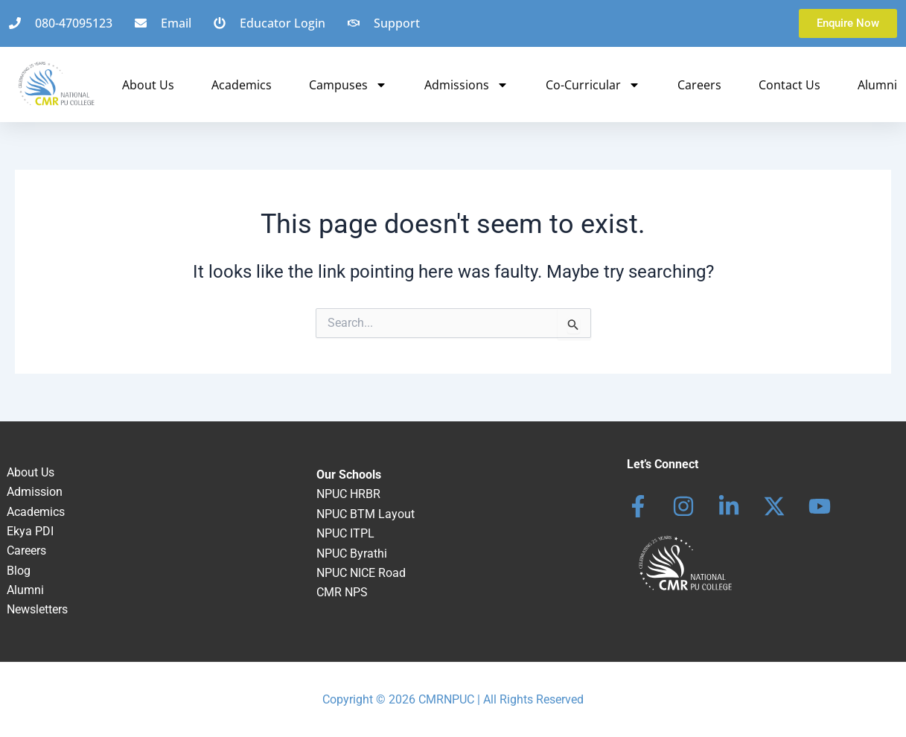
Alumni (877, 85)
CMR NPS (342, 592)
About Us (148, 85)
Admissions (466, 84)
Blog (19, 571)
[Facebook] (638, 506)
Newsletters (37, 609)
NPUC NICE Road (361, 573)
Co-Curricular (593, 84)
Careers (699, 85)
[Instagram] (683, 506)
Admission (35, 492)
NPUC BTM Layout (365, 514)
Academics (241, 85)
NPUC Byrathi (351, 553)
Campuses (348, 84)
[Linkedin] (729, 506)
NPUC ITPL (345, 533)
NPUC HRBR (348, 494)
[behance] (774, 506)
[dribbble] (819, 506)
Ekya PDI (30, 531)
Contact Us (789, 85)
